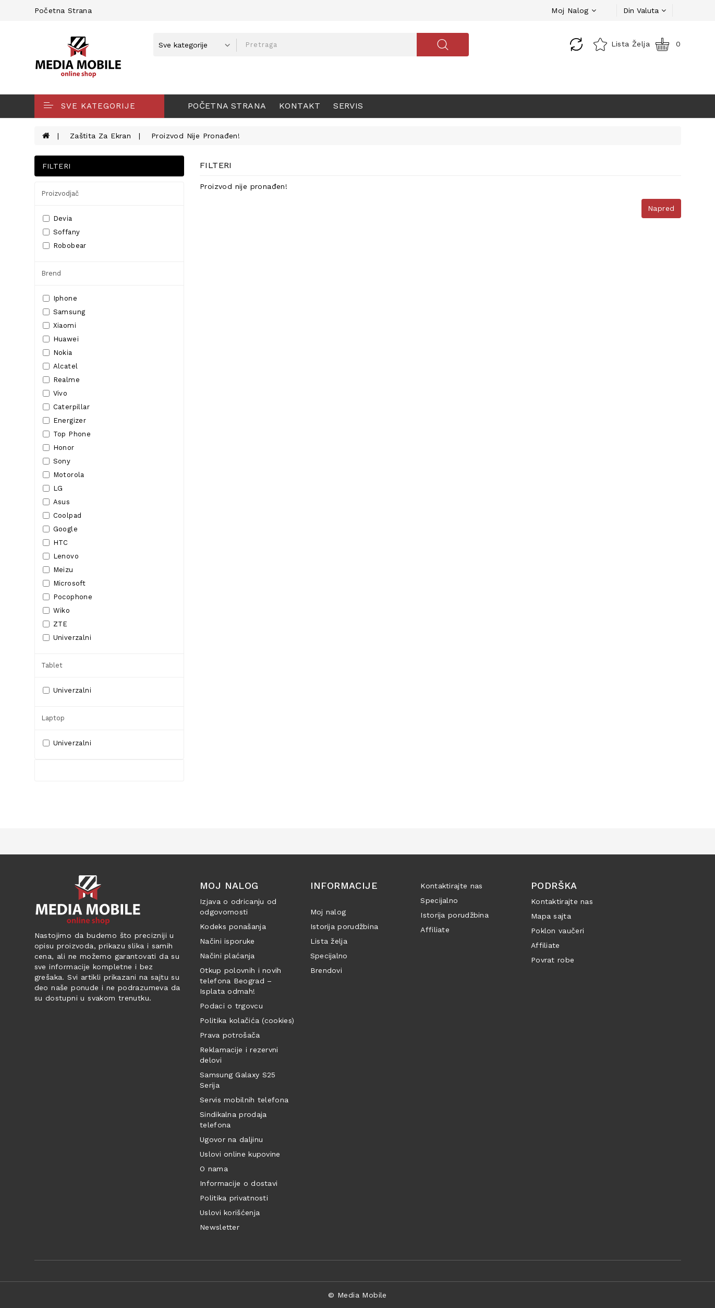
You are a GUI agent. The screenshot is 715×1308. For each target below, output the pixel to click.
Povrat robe (552, 960)
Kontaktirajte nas (451, 886)
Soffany (61, 232)
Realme (61, 380)
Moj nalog (328, 912)
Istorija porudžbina (344, 926)
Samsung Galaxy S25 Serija (237, 1080)
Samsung (64, 312)
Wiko (56, 610)
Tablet (52, 665)
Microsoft (64, 583)
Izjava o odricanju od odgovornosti (238, 906)
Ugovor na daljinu (231, 1139)
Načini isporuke (227, 941)
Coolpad (62, 515)
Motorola (63, 475)
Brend (51, 273)
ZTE (55, 624)
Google (60, 529)
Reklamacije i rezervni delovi (239, 1054)
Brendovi (326, 970)
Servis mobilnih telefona (244, 1100)
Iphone (60, 298)
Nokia (57, 352)
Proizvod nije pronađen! (195, 136)
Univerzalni (67, 637)
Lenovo (61, 556)
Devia (57, 218)
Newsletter (219, 1227)
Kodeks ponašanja (233, 926)
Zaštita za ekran (100, 136)
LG (53, 488)
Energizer (65, 420)
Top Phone (67, 434)
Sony (57, 461)
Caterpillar (66, 407)
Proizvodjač (60, 193)
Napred (661, 208)
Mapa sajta (551, 916)
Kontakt (300, 106)
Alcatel (60, 366)
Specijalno (329, 956)
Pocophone (68, 597)
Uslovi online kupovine (240, 1154)
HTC (55, 542)
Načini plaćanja (227, 956)
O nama (214, 1168)
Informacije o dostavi (238, 1183)
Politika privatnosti (234, 1198)
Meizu (58, 570)
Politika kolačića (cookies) (247, 1020)
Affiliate (435, 929)
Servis (348, 106)
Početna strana (63, 10)
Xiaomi (59, 325)
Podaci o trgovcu (231, 1006)
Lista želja (328, 941)
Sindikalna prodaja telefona (233, 1119)
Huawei (61, 339)
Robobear (65, 245)
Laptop (53, 718)
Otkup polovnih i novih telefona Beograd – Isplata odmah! (241, 980)
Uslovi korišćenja (230, 1212)
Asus (56, 502)
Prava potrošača (230, 1035)
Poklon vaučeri (557, 930)
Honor (59, 447)
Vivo (55, 393)
